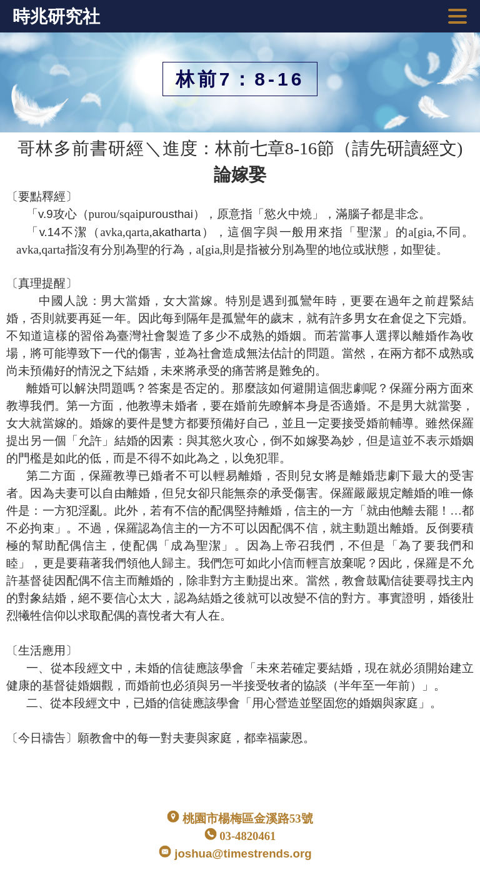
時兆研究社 (56, 16)
